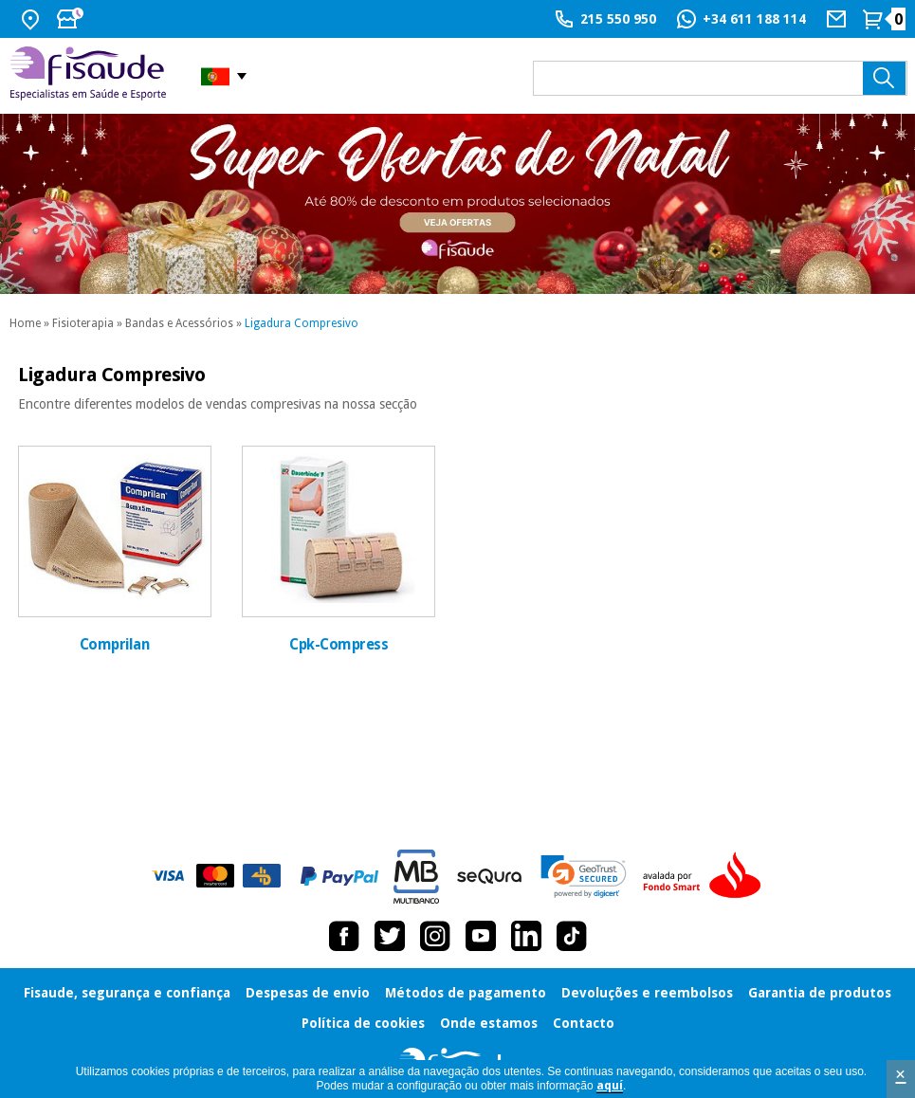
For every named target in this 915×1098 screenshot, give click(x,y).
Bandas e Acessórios (179, 323)
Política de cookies (363, 1023)
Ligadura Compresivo (301, 323)
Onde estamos (489, 1023)
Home (25, 323)
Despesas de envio (308, 992)
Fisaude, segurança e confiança (127, 992)
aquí (609, 1085)
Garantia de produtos (819, 992)
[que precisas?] (720, 78)
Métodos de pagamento (465, 992)
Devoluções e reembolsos (647, 992)
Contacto (583, 1023)
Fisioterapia (83, 323)
